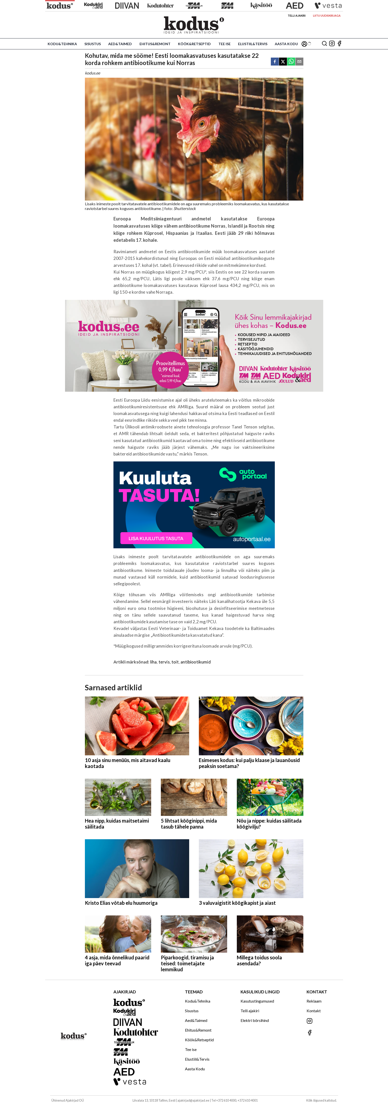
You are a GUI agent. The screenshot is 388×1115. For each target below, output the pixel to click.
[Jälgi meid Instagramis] (332, 43)
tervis (164, 661)
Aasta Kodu (286, 44)
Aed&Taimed (120, 44)
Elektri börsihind (255, 1020)
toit (175, 661)
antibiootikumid (195, 661)
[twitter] (283, 62)
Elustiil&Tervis (252, 44)
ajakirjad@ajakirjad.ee (193, 1100)
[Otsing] (324, 43)
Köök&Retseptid (194, 44)
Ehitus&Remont (155, 44)
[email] (299, 62)
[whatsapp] (291, 62)
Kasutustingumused (257, 1001)
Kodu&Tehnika (62, 44)
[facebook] (275, 62)
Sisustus (92, 44)
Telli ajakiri (297, 15)
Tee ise (224, 44)
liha (153, 661)
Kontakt (314, 1010)
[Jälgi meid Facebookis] (339, 43)
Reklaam (314, 1001)
